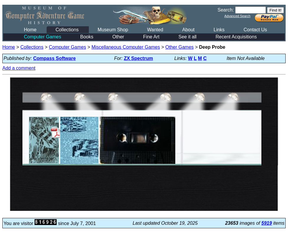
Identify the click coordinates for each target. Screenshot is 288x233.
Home (30, 29)
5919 (266, 223)
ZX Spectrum (138, 58)
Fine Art (151, 36)
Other (118, 36)
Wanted (155, 29)
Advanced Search (237, 16)
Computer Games (42, 36)
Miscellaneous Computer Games (125, 47)
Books (86, 36)
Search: (225, 9)
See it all (188, 36)
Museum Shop (113, 29)
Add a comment (18, 68)
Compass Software (54, 58)
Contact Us (255, 29)
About (188, 29)
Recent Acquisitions (236, 36)
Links (219, 29)
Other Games (179, 47)
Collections (66, 29)
